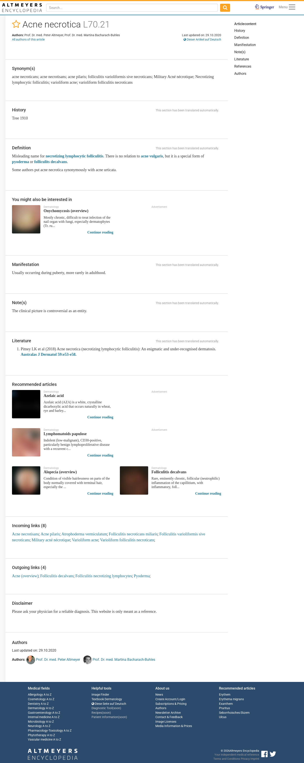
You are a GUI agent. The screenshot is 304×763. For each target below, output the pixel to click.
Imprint (254, 758)
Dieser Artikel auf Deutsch (202, 39)
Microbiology (36, 722)
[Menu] (292, 7)
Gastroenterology (40, 713)
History (239, 31)
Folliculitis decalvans (56, 576)
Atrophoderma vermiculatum (84, 534)
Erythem (224, 695)
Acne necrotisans (25, 534)
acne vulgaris (152, 156)
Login (181, 699)
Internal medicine (39, 717)
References (242, 66)
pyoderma (20, 162)
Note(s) (240, 52)
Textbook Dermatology (107, 699)
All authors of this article (28, 39)
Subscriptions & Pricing (171, 704)
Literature (241, 59)
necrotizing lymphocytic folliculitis (74, 156)
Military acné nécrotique (51, 540)
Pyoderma (142, 576)
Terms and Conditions (226, 758)
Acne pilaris (50, 534)
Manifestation (245, 45)
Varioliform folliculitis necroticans (127, 540)
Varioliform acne (85, 540)
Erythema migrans (231, 699)
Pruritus (224, 708)
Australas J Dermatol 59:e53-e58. (48, 354)
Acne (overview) (25, 576)
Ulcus (222, 717)
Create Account (165, 699)
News (159, 695)
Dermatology (36, 708)
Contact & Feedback (169, 717)
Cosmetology (37, 699)
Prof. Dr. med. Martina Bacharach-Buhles (119, 660)
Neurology (35, 726)
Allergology (35, 695)
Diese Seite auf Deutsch (109, 704)
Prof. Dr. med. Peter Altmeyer (53, 660)
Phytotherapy (37, 735)
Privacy (245, 758)
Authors (240, 74)
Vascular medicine (40, 739)
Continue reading (100, 232)
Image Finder (100, 695)
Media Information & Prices (173, 726)
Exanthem (226, 704)
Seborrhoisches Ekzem (234, 713)
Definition (241, 38)
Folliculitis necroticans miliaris (133, 534)
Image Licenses (165, 722)
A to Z (47, 695)
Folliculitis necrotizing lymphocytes (103, 576)
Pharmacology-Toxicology (45, 730)
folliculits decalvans (50, 162)
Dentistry (34, 704)
